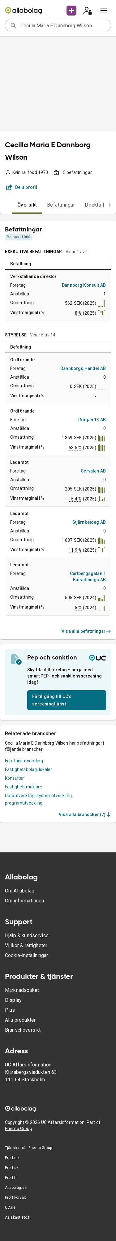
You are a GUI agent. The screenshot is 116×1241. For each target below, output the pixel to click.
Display (13, 1000)
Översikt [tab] (27, 205)
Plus (10, 1010)
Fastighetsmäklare (23, 786)
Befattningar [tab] (61, 205)
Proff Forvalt (15, 1197)
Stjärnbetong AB (89, 522)
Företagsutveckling (24, 760)
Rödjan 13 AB (92, 419)
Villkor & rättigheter (26, 945)
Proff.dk (11, 1168)
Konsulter (14, 778)
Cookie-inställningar (26, 955)
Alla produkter (20, 1020)
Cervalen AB (93, 470)
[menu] (103, 10)
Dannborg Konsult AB (84, 285)
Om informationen (24, 901)
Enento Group (18, 1128)
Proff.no (12, 1158)
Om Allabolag (19, 891)
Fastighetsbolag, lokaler (28, 769)
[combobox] (63, 25)
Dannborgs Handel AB (83, 368)
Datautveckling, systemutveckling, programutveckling (39, 799)
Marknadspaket (22, 990)
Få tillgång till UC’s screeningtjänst (51, 700)
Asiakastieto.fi (17, 1217)
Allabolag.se (16, 1187)
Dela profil (21, 187)
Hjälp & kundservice (27, 935)
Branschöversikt (23, 1030)
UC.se (10, 1207)
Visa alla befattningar (86, 631)
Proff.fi (10, 1177)
